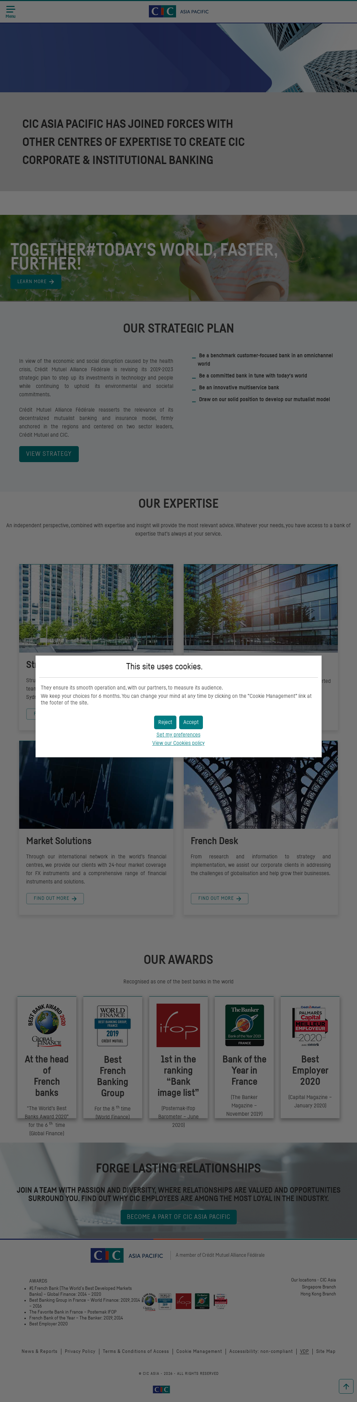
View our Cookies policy (178, 743)
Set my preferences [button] (178, 735)
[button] (191, 722)
